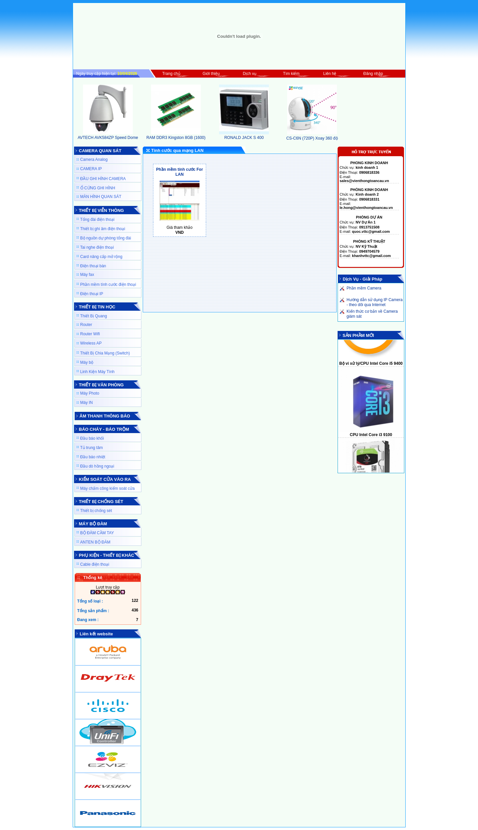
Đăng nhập (373, 73)
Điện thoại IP (91, 293)
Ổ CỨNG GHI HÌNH (97, 188)
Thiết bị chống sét (96, 510)
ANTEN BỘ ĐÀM (95, 542)
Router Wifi (90, 334)
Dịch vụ (250, 73)
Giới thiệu (210, 73)
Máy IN (86, 402)
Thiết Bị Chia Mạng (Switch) (105, 353)
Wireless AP (91, 343)
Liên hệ (330, 73)
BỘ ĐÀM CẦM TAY (97, 533)
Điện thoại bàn (93, 266)
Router (86, 324)
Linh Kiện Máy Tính (97, 371)
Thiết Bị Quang (93, 316)
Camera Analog (94, 159)
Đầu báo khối (92, 438)
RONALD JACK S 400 (244, 135)
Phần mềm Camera (364, 288)
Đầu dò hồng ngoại (97, 466)
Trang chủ (171, 73)
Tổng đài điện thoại (97, 219)
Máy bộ (87, 362)
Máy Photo (89, 393)
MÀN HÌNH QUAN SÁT (100, 196)
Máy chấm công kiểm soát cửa (107, 488)
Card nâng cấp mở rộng (101, 256)
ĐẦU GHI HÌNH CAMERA (103, 178)
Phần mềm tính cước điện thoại (108, 284)
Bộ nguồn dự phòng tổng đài (105, 238)
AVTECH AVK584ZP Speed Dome (108, 135)
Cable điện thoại (94, 564)
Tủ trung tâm (91, 447)
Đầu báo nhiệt (92, 457)
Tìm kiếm (291, 73)
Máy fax (87, 274)
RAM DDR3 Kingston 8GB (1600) (175, 135)
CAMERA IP (91, 168)
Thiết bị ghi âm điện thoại (102, 228)
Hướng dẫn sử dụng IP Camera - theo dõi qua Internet (375, 302)
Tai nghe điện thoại (97, 247)
